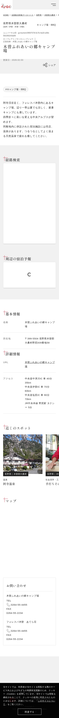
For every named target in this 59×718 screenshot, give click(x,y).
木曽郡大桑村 (49, 15)
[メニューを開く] (53, 4)
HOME (6, 15)
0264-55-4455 (19, 604)
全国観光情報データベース (22, 15)
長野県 (39, 15)
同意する (29, 711)
